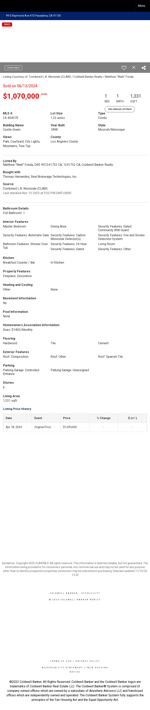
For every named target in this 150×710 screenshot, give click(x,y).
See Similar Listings (120, 109)
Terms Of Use (61, 661)
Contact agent (13, 68)
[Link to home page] (5, 6)
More (141, 6)
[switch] (124, 67)
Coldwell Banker (64, 593)
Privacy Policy (88, 661)
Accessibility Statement (62, 668)
